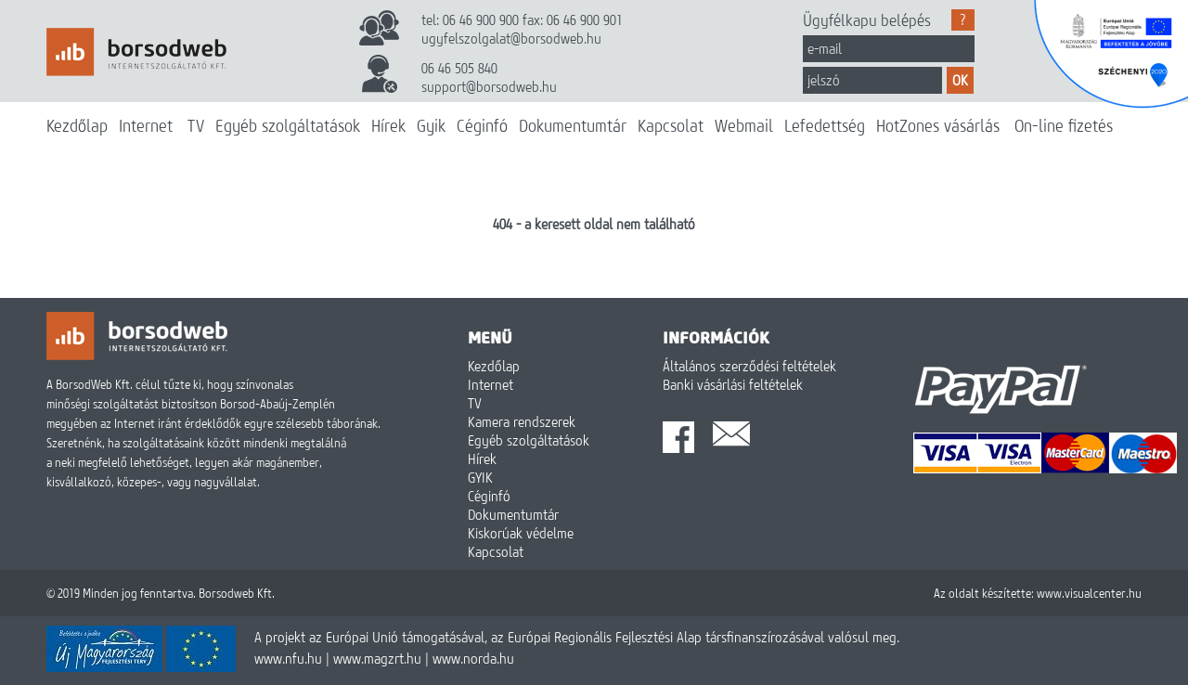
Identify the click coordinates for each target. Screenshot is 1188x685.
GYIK (480, 477)
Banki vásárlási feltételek (733, 384)
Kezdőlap (77, 125)
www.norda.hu (473, 658)
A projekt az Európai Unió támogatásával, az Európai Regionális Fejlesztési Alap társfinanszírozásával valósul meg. (576, 636)
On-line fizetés (1063, 125)
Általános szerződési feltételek (749, 365)
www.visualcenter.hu (1089, 593)
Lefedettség (824, 125)
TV (195, 125)
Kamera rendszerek (521, 421)
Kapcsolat (671, 125)
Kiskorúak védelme (521, 532)
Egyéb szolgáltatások (287, 125)
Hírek (388, 125)
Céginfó (482, 125)
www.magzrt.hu (377, 658)
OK (960, 80)
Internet (146, 125)
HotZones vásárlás (938, 125)
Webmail (744, 125)
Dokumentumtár (572, 125)
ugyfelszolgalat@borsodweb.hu (511, 38)
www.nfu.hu (288, 658)
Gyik (431, 125)
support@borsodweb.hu (489, 86)
